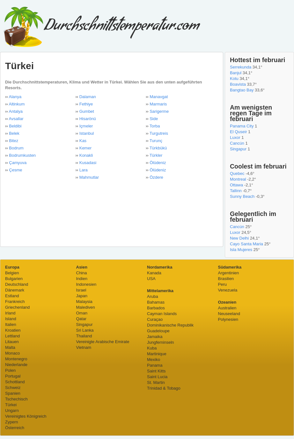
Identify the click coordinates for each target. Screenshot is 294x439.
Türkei (11, 404)
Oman (81, 313)
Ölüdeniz (158, 162)
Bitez (13, 140)
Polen (10, 370)
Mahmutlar (89, 177)
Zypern (11, 422)
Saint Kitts (156, 371)
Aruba (152, 296)
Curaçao (155, 319)
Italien (10, 324)
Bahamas (156, 302)
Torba (155, 126)
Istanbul (86, 133)
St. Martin (156, 382)
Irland (10, 313)
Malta (10, 347)
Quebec (237, 173)
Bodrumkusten (22, 155)
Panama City (242, 126)
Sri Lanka (85, 330)
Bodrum (16, 148)
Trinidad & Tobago (163, 388)
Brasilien (226, 278)
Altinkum (17, 104)
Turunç (156, 140)
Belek (14, 133)
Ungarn (12, 410)
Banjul (235, 72)
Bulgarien (14, 278)
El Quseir (238, 131)
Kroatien (12, 330)
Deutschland (16, 284)
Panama (154, 365)
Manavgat (159, 96)
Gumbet (86, 111)
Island (10, 318)
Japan (81, 295)
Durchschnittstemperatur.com (101, 27)
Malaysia (84, 301)
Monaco (12, 353)
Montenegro (16, 358)
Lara (83, 170)
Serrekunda (240, 67)
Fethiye (86, 104)
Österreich (14, 427)
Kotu (234, 78)
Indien (81, 278)
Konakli (86, 155)
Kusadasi (87, 162)
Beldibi (15, 126)
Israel (81, 290)
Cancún (237, 143)
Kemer (85, 148)
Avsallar (16, 118)
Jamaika (154, 336)
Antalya (16, 111)
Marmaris (158, 104)
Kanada (154, 272)
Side (154, 118)
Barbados (156, 308)
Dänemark (14, 290)
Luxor (235, 137)
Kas (82, 140)
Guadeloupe (158, 330)
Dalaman (87, 96)
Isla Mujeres (241, 249)
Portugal (12, 376)
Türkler (156, 155)
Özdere (156, 177)
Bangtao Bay (242, 90)
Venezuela (228, 290)
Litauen (12, 341)
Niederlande (16, 364)
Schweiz (12, 387)
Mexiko (153, 359)
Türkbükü (158, 148)
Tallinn (236, 190)
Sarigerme (159, 111)
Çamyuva (17, 162)
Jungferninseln (160, 342)
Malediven (85, 307)
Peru (222, 284)
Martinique (156, 353)
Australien (227, 308)
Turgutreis (159, 133)
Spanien (12, 393)
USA (151, 278)
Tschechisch (16, 399)
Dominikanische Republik (170, 325)
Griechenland (17, 307)
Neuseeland (229, 313)
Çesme (15, 170)
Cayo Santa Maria (246, 243)
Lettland (12, 336)
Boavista (238, 84)
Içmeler (86, 126)
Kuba (152, 348)
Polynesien (228, 319)
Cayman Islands (162, 313)
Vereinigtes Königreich (25, 416)
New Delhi (239, 238)
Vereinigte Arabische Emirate (102, 341)
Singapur (238, 149)
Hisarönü (87, 118)
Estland (12, 295)
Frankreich (15, 301)
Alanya (15, 96)
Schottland (15, 381)
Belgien (12, 272)
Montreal (238, 179)
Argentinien (228, 272)
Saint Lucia (157, 376)
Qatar (81, 318)
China (81, 272)
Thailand (84, 336)
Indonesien (86, 284)
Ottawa (236, 185)
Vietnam (83, 347)
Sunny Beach (242, 196)
